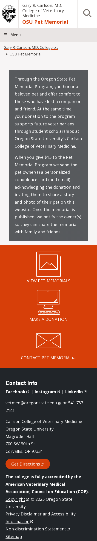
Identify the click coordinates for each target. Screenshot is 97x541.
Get (27, 464)
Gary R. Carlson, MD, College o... (31, 47)
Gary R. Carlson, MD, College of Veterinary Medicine (43, 10)
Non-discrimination (38, 529)
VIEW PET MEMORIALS (48, 281)
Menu (16, 34)
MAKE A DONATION (48, 319)
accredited (56, 476)
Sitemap (14, 536)
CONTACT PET (48, 357)
